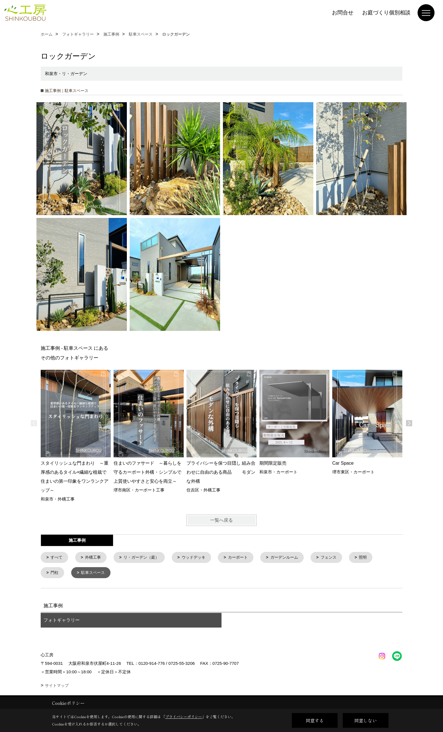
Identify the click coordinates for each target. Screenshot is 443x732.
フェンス (340, 557)
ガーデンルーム (294, 557)
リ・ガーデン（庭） (145, 557)
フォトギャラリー (62, 621)
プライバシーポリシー (183, 716)
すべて (57, 557)
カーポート (246, 557)
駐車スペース (95, 573)
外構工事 (94, 557)
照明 (376, 557)
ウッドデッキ (200, 557)
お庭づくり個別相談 (386, 13)
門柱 (55, 573)
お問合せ (342, 13)
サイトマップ (57, 686)
